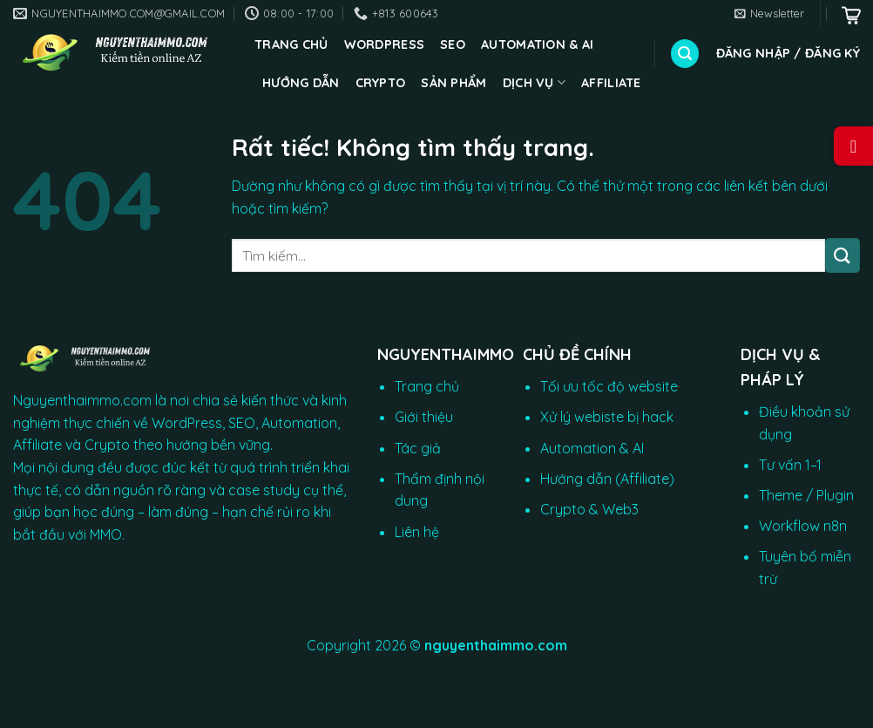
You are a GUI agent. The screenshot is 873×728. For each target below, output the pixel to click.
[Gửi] (842, 255)
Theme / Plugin (806, 495)
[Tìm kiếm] (685, 53)
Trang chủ (291, 44)
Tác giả (418, 448)
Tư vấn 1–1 (790, 464)
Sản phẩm (453, 83)
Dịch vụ (534, 82)
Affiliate (611, 83)
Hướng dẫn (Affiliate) (607, 478)
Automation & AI (537, 44)
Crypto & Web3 (589, 509)
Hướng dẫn (301, 83)
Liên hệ (417, 532)
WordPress (384, 44)
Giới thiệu (424, 416)
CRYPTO (380, 83)
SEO (452, 44)
